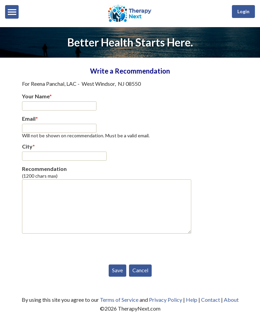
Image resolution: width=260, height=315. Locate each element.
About (231, 299)
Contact (210, 299)
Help (191, 299)
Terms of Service (119, 299)
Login (243, 11)
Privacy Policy (165, 299)
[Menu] (12, 12)
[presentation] (73, 247)
